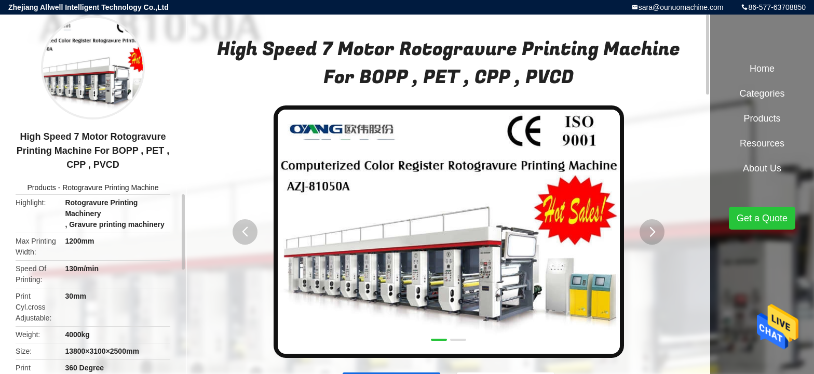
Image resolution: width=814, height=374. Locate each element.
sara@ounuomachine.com (681, 7)
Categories (761, 93)
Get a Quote (762, 218)
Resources (762, 143)
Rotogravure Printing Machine (110, 187)
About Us (762, 168)
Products (42, 187)
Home (762, 68)
